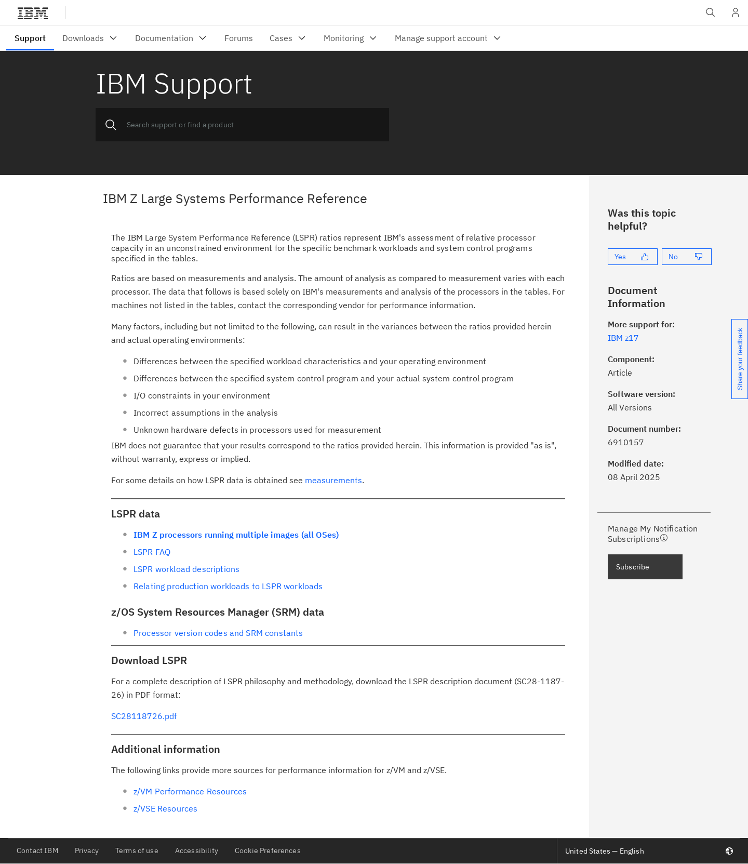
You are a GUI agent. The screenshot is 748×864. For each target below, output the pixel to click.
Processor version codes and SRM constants (218, 633)
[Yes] (633, 256)
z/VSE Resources (165, 808)
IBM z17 (623, 338)
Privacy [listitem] (87, 850)
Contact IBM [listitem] (37, 850)
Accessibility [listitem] (196, 850)
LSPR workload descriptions (186, 569)
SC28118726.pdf (144, 716)
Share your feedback (740, 359)
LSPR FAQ (151, 552)
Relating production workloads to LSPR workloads (228, 586)
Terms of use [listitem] (136, 850)
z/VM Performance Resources (190, 791)
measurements (333, 480)
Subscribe (632, 566)
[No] (687, 256)
